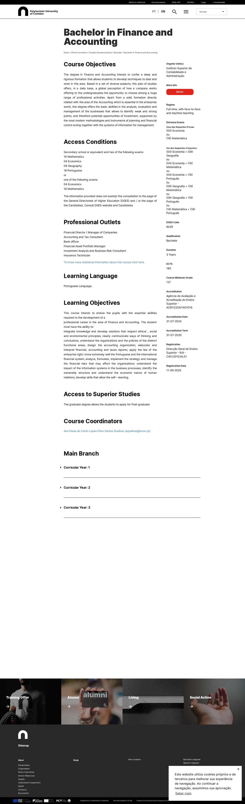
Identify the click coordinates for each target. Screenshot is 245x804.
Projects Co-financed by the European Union (153, 801)
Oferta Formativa (79, 52)
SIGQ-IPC (176, 2)
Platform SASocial (137, 2)
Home (66, 52)
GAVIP (21, 786)
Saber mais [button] (183, 793)
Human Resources (26, 775)
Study (76, 760)
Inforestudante (158, 2)
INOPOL (190, 2)
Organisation (24, 768)
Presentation (24, 765)
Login (203, 2)
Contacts (22, 789)
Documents (23, 793)
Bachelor (118, 52)
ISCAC (180, 91)
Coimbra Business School (100, 52)
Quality (21, 779)
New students (134, 759)
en (163, 11)
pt (154, 11)
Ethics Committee (26, 772)
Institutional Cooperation (29, 782)
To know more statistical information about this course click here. (104, 262)
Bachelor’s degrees (192, 759)
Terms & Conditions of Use (122, 801)
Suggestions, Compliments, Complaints (94, 801)
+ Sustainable (218, 2)
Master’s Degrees (191, 763)
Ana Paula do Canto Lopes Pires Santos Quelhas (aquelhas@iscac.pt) (107, 431)
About (21, 760)
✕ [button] (238, 769)
